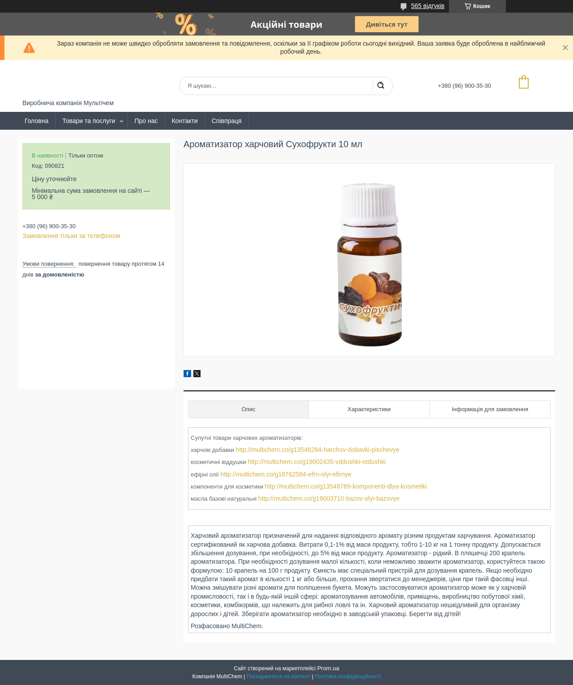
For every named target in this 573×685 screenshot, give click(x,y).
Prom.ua (328, 668)
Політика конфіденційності (348, 676)
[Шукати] (380, 86)
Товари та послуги (88, 120)
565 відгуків (428, 5)
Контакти (184, 120)
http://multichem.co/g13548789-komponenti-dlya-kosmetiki (346, 486)
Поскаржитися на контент (278, 676)
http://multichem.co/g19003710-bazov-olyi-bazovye (329, 498)
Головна (36, 120)
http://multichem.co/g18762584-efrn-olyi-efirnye (285, 474)
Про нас (146, 120)
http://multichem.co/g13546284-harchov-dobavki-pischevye (318, 449)
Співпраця (227, 120)
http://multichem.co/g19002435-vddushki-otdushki (316, 461)
